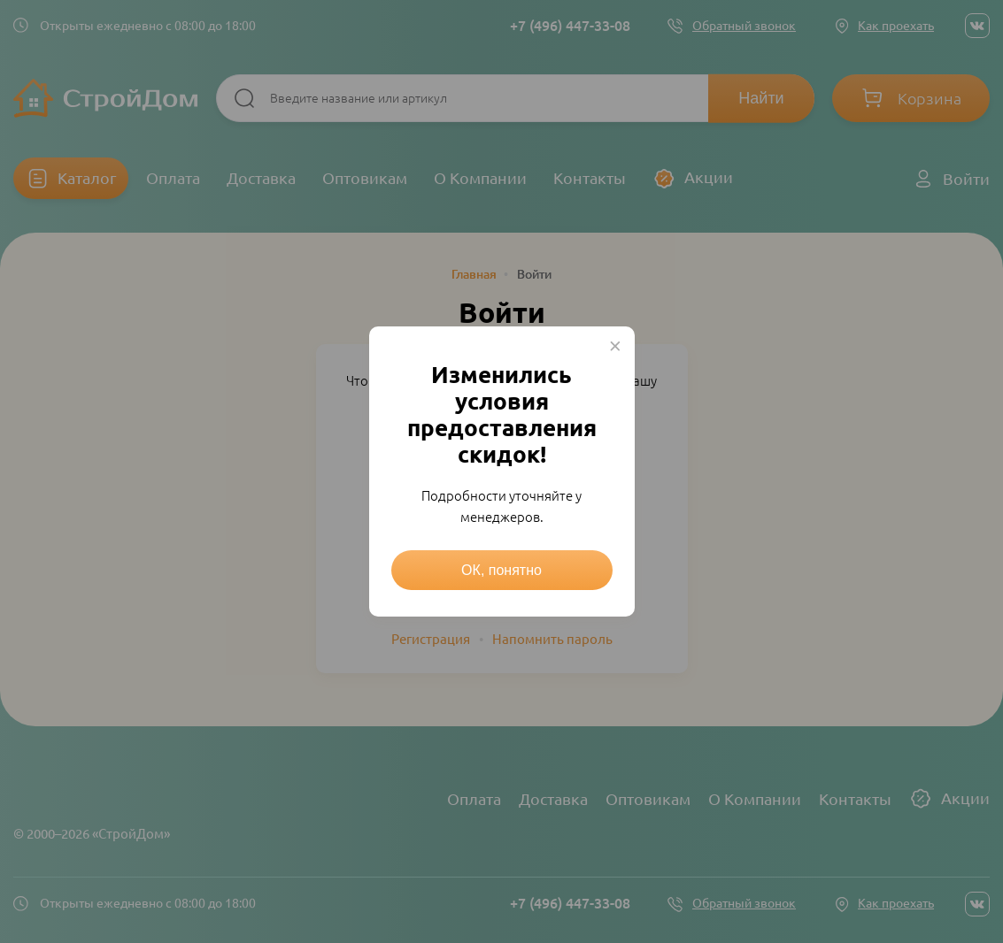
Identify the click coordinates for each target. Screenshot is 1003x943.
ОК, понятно (501, 570)
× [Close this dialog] (615, 345)
